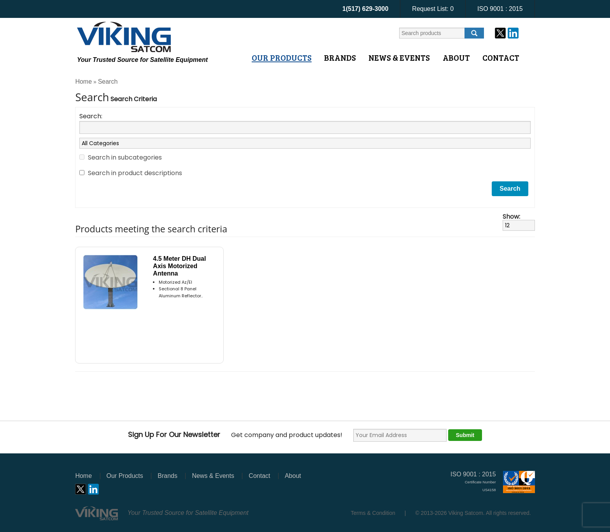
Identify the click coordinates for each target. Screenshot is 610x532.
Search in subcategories (125, 157)
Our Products (282, 57)
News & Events (399, 57)
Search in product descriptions (135, 173)
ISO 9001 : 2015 (500, 8)
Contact (500, 57)
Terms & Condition (373, 513)
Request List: (433, 8)
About (456, 57)
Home (83, 81)
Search (108, 81)
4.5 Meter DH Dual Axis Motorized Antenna (179, 266)
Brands (340, 57)
